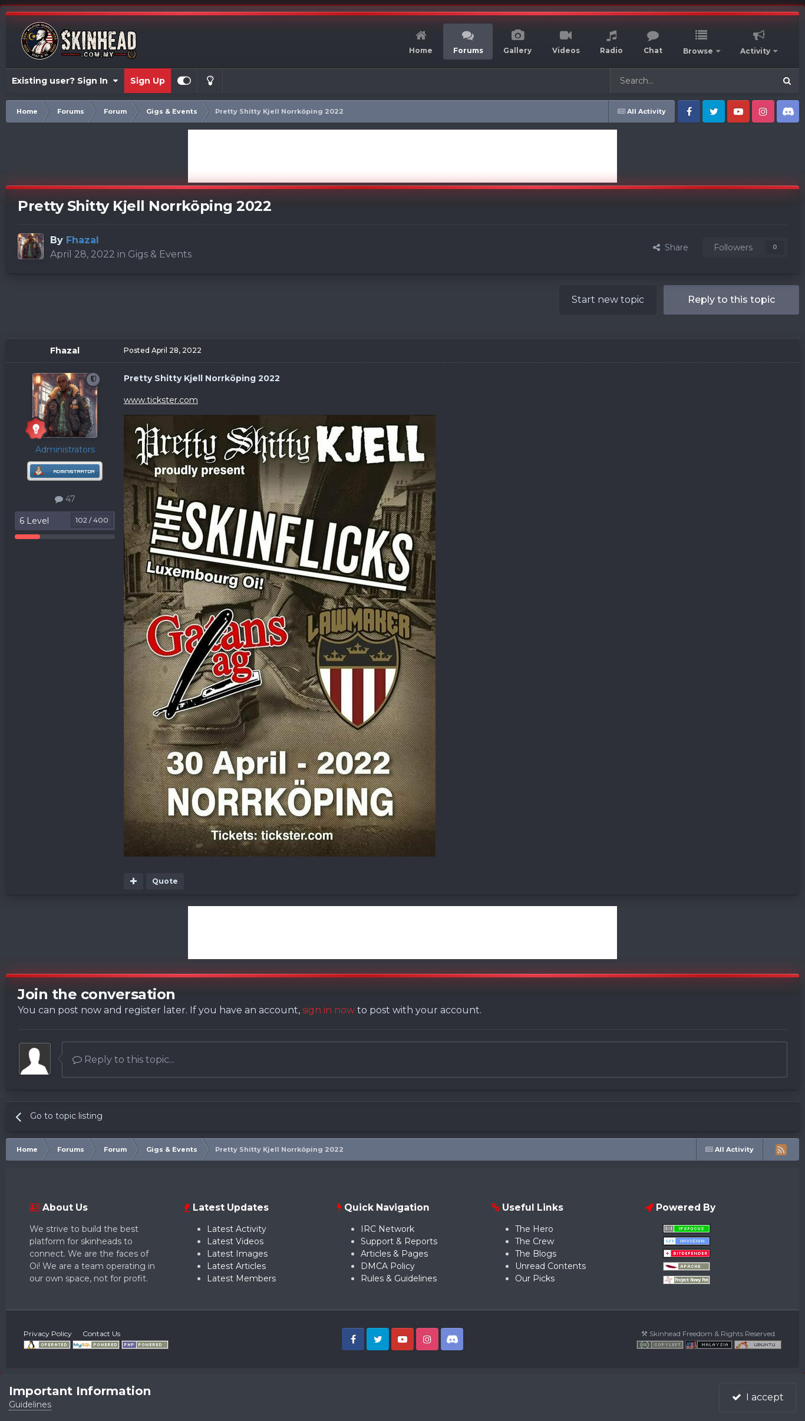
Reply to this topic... (123, 1059)
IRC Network (387, 1229)
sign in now (328, 1010)
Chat (653, 50)
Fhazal (65, 350)
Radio (611, 50)
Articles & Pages (394, 1253)
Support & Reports (399, 1241)
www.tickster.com (161, 400)
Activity (756, 51)
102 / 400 (91, 519)
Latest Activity (236, 1229)
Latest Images (237, 1253)
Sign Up (147, 80)
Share (670, 247)
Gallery (517, 50)
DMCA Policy (388, 1266)
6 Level (34, 520)
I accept (758, 1397)
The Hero (534, 1229)
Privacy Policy (48, 1333)
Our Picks (535, 1278)
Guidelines (30, 1404)
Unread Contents (550, 1266)
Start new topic (608, 299)
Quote (165, 881)
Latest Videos (235, 1241)
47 (65, 499)
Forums (468, 50)
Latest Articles (236, 1266)
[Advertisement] (402, 156)
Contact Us (101, 1333)
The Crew (534, 1241)
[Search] (664, 80)
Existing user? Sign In (65, 80)
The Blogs (535, 1253)
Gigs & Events (160, 254)
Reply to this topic (731, 299)
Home (421, 50)
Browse (699, 51)
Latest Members (241, 1278)
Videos (566, 50)
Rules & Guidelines (399, 1278)
